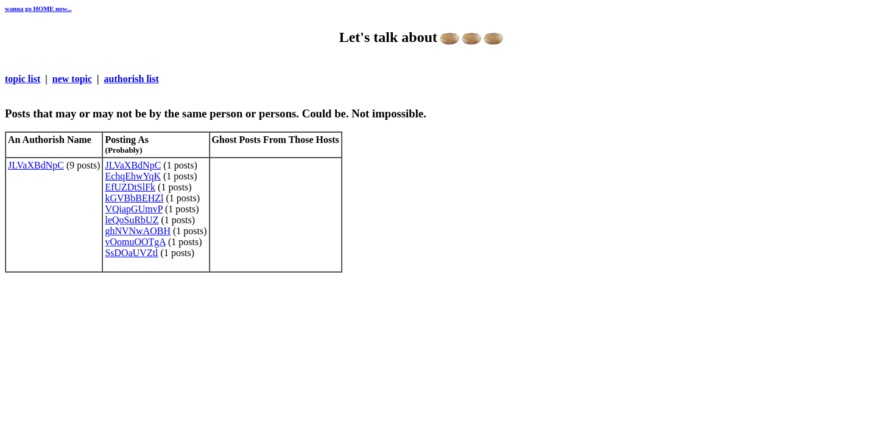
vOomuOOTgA (135, 242)
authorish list (131, 79)
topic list (22, 79)
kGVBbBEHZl (134, 198)
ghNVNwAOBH (138, 231)
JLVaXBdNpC (36, 165)
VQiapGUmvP (134, 209)
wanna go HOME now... (38, 8)
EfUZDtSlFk (130, 187)
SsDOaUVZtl (131, 253)
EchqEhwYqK (133, 176)
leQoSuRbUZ (131, 220)
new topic (72, 79)
